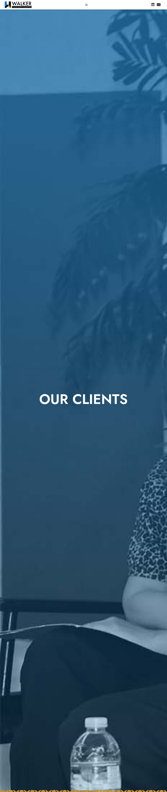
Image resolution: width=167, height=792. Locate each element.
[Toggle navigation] (86, 5)
